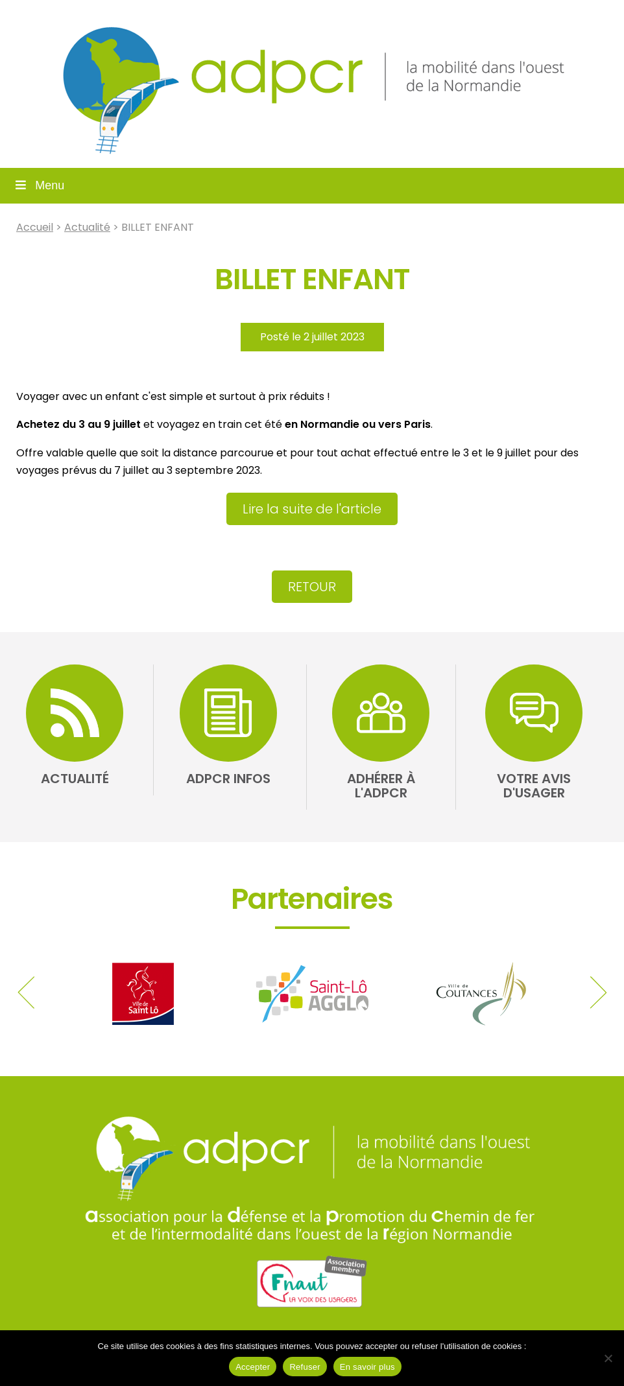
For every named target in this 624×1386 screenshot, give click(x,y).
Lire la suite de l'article (312, 509)
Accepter (252, 1367)
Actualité (87, 227)
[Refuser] (607, 1358)
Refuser (304, 1367)
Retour (312, 587)
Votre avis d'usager (534, 785)
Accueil (34, 227)
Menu (38, 185)
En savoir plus (367, 1367)
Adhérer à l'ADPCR (381, 785)
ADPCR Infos (228, 778)
